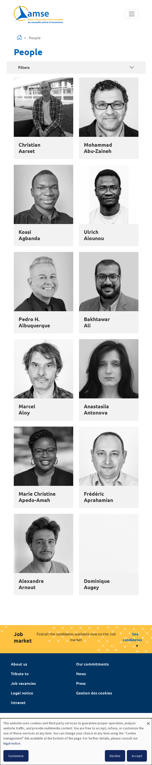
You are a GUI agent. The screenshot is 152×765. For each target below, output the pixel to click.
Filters (23, 67)
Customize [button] (16, 756)
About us (19, 663)
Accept (137, 756)
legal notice (11, 743)
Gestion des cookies (94, 692)
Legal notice (22, 692)
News (81, 673)
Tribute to (20, 673)
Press (81, 683)
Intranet (18, 702)
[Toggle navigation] (131, 14)
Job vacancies (23, 683)
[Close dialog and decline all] (148, 721)
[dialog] (76, 741)
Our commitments (92, 663)
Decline (115, 756)
